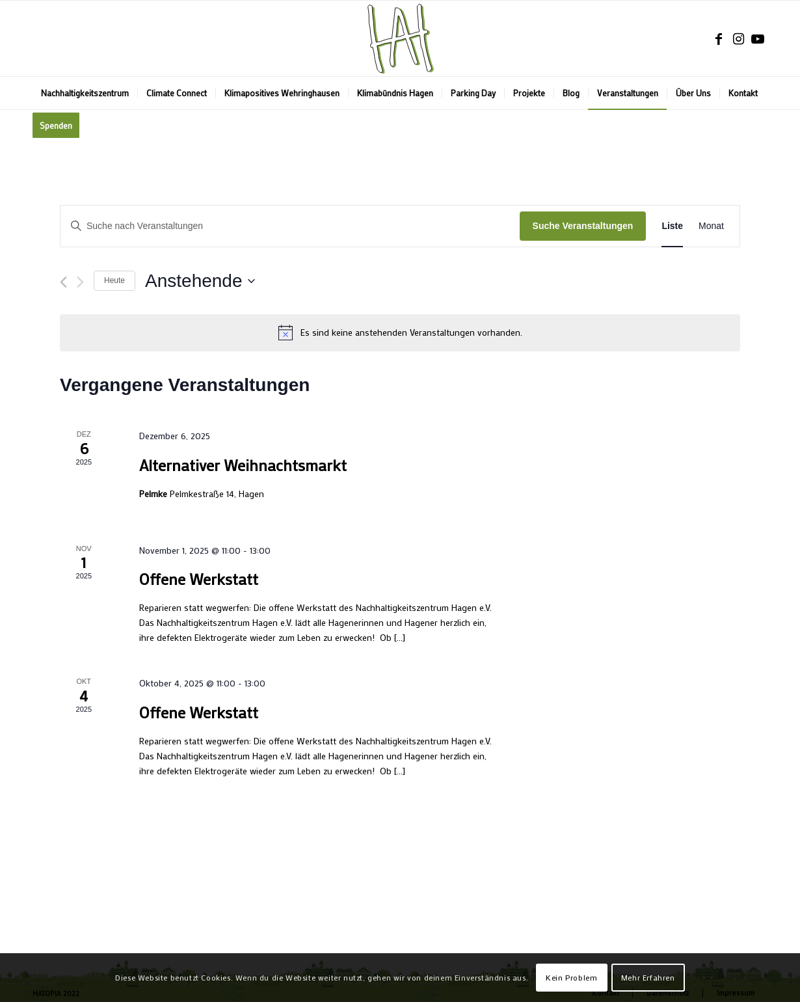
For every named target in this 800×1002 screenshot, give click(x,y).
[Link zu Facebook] (718, 38)
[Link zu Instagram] (738, 38)
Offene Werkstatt (198, 579)
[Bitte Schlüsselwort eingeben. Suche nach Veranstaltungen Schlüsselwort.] (290, 226)
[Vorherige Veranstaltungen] (63, 282)
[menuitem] (85, 93)
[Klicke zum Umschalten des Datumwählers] (199, 281)
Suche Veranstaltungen (583, 226)
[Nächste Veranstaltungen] (80, 282)
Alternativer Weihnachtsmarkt (243, 465)
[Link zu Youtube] (757, 38)
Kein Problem (571, 977)
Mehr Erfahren (648, 977)
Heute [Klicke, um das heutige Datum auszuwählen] (114, 280)
